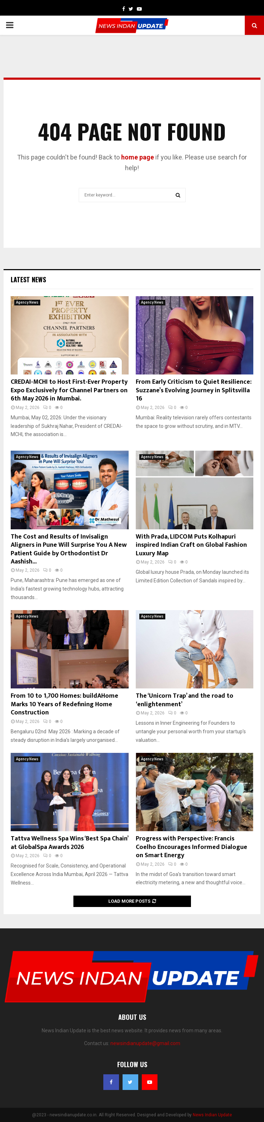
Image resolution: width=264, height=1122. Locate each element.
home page (137, 157)
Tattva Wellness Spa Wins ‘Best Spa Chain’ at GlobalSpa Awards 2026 (69, 842)
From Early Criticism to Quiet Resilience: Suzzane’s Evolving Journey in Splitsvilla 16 (194, 390)
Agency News (27, 302)
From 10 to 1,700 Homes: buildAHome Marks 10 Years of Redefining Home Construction (64, 704)
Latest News (28, 279)
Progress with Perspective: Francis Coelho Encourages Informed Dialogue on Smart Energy (191, 847)
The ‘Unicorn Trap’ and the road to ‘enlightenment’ (184, 700)
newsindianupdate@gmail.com (145, 1043)
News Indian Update (212, 1114)
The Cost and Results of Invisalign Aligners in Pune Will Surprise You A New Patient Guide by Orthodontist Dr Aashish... (69, 549)
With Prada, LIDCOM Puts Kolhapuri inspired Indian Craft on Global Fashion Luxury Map (191, 545)
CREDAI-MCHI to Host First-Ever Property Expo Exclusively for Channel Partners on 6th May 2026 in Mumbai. (69, 390)
